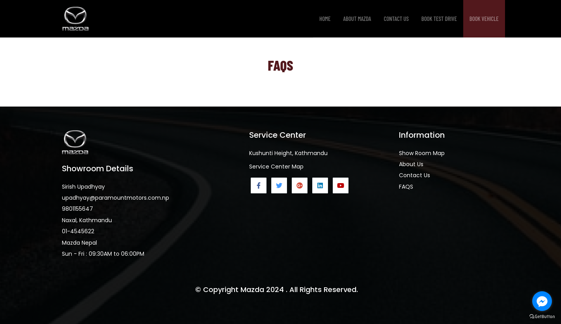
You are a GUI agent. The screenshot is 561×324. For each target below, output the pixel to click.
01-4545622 (78, 231)
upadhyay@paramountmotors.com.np (115, 198)
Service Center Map (276, 166)
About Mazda (357, 18)
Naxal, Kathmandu (87, 220)
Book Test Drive (439, 18)
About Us (411, 164)
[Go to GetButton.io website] (542, 316)
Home (325, 18)
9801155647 (77, 209)
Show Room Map (422, 153)
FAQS (406, 187)
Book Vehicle (484, 18)
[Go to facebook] (542, 301)
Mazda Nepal (79, 243)
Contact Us (396, 18)
